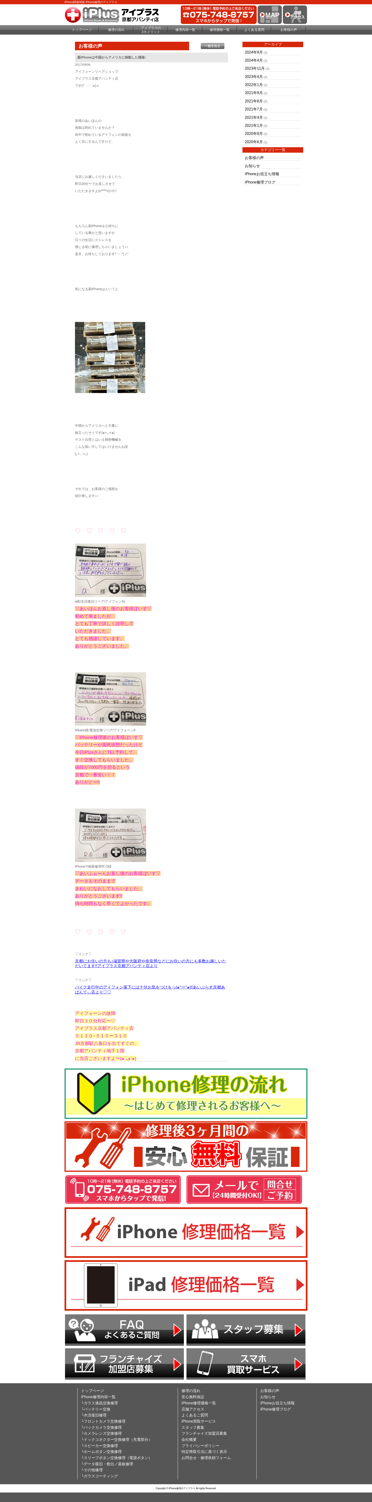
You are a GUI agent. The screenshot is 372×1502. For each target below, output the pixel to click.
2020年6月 (254, 142)
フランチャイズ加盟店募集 (204, 1433)
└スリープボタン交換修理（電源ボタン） (116, 1458)
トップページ (82, 30)
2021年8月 (254, 101)
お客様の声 (288, 30)
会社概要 (189, 1440)
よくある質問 (254, 30)
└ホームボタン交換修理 (101, 1452)
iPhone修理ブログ (260, 182)
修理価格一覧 (220, 30)
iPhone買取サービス (198, 1421)
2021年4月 (254, 117)
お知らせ (252, 166)
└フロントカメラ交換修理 (103, 1421)
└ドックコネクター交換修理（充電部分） (116, 1440)
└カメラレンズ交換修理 (101, 1433)
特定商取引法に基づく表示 (204, 1452)
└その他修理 (92, 1470)
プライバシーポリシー (200, 1446)
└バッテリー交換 (95, 1409)
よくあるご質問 (194, 1415)
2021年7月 (254, 109)
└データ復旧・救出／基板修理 (107, 1464)
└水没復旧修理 (94, 1415)
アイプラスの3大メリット (151, 30)
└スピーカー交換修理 (99, 1446)
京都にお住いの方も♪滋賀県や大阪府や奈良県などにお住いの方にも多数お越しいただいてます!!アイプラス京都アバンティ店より (150, 963)
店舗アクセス (192, 1409)
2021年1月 (254, 126)
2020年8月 (254, 134)
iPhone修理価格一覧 (198, 1403)
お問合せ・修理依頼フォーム (206, 1458)
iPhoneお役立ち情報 (262, 174)
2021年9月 (254, 93)
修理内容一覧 (185, 30)
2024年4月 (254, 60)
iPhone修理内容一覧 (98, 1397)
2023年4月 (254, 77)
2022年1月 (254, 85)
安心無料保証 (192, 1397)
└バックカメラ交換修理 (101, 1427)
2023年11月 (255, 68)
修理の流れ (116, 30)
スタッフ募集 (192, 1427)
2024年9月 (254, 52)
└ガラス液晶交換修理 (99, 1403)
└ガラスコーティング (99, 1476)
